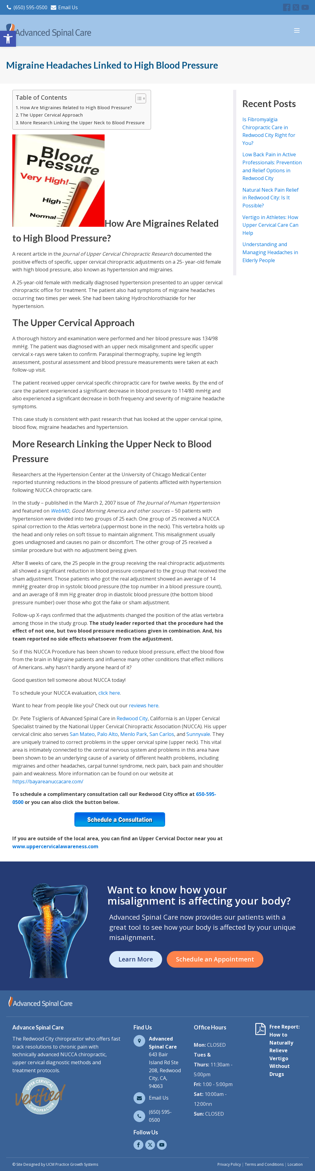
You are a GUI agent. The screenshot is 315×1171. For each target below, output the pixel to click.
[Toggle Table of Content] (138, 98)
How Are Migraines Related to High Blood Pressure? (76, 107)
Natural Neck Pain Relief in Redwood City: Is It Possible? (270, 197)
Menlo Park (133, 734)
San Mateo (82, 734)
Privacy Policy (229, 1164)
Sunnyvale (198, 734)
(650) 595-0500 (30, 7)
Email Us (68, 7)
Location (295, 1164)
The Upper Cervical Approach (51, 115)
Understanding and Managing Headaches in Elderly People (270, 252)
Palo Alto (107, 734)
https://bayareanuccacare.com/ (47, 781)
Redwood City (132, 718)
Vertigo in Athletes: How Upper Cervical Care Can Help (270, 225)
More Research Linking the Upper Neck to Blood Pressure (82, 123)
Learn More (135, 959)
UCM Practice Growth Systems (72, 1164)
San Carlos (162, 734)
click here (109, 692)
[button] (8, 39)
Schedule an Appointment (215, 959)
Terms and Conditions (264, 1164)
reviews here (143, 705)
